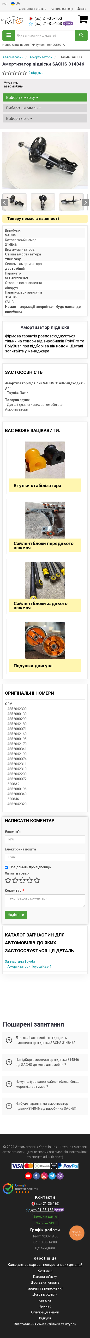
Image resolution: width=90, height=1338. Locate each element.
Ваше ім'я (13, 831)
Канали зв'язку (62, 8)
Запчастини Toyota (20, 961)
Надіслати (16, 915)
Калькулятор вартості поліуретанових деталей (45, 1265)
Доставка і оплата (32, 8)
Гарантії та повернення (45, 1288)
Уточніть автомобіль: (14, 84)
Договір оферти (45, 1294)
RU (4, 3)
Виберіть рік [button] (19, 118)
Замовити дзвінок (45, 1216)
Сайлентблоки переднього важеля (43, 545)
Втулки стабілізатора (37, 485)
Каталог (45, 1300)
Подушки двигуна (33, 665)
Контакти (45, 1270)
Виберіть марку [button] (22, 97)
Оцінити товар (17, 873)
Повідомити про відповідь (28, 867)
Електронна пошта (20, 849)
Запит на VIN (45, 1223)
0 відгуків (36, 73)
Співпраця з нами (45, 1312)
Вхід (82, 8)
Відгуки (45, 1318)
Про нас (45, 1306)
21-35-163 (45, 18)
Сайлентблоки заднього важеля (40, 605)
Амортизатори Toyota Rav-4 (29, 966)
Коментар (14, 890)
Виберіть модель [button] (23, 108)
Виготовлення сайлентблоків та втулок (45, 1324)
